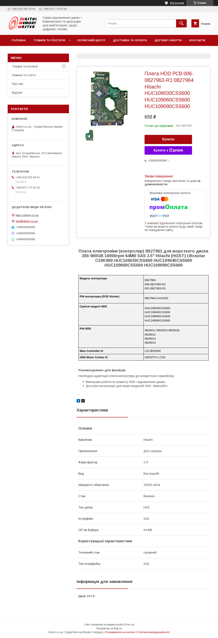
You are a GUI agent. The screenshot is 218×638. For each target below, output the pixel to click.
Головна (18, 40)
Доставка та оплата (130, 40)
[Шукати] (181, 23)
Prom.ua (129, 624)
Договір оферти (168, 40)
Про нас (17, 84)
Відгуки (17, 92)
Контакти (197, 40)
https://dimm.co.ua (27, 215)
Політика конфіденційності (153, 632)
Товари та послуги (49, 40)
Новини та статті (24, 75)
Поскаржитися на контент (120, 632)
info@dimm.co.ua (27, 221)
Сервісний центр (91, 40)
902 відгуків (177, 2)
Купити (168, 139)
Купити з (168, 150)
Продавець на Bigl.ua (109, 628)
